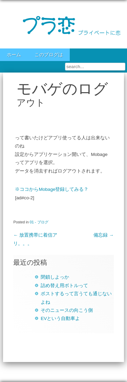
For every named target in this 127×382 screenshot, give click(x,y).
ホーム (14, 54)
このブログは (49, 54)
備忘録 (103, 235)
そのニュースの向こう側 (67, 310)
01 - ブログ (39, 222)
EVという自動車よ (60, 318)
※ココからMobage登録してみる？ (51, 189)
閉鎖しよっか (55, 277)
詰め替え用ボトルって (64, 285)
